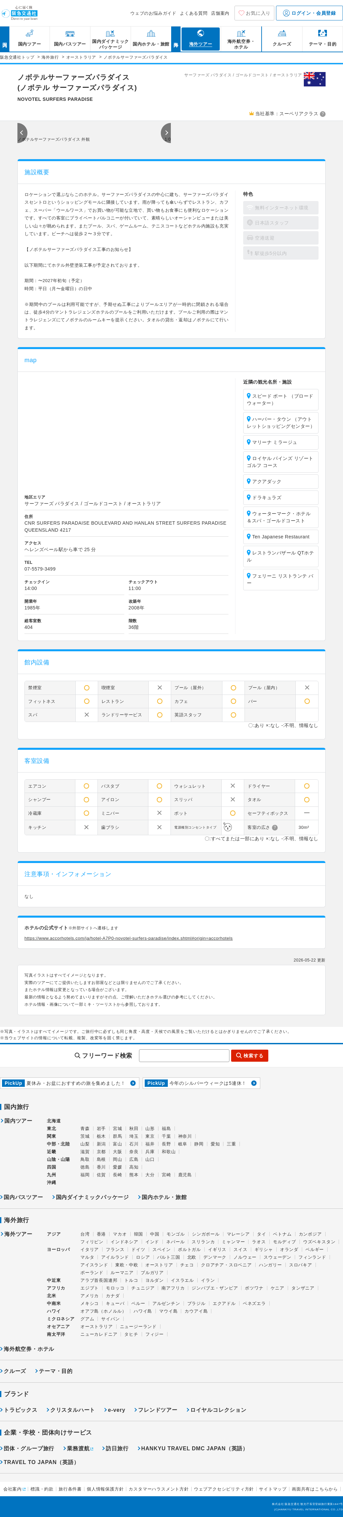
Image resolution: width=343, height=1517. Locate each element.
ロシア (143, 1257)
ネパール (175, 1242)
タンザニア (303, 1288)
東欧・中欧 (126, 1265)
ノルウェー (245, 1257)
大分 (150, 1175)
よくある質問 (194, 13)
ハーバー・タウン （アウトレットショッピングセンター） (281, 422)
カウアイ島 (196, 1311)
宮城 (117, 1128)
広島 (134, 1159)
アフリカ (56, 1288)
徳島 (85, 1167)
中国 (154, 1234)
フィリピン (92, 1242)
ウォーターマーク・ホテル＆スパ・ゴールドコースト (279, 517)
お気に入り (258, 13)
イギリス (217, 1249)
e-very (116, 1410)
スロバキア (300, 1265)
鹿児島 (185, 1175)
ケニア (277, 1288)
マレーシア (238, 1234)
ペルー (138, 1303)
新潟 (101, 1144)
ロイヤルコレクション (218, 1410)
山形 (150, 1128)
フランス (115, 1249)
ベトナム (282, 1234)
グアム (87, 1319)
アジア (54, 1234)
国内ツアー (18, 1121)
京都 (101, 1151)
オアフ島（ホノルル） (103, 1311)
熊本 (134, 1175)
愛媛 (117, 1167)
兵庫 (150, 1151)
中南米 (54, 1303)
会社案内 (12, 1489)
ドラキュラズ (266, 497)
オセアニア (58, 1326)
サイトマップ (273, 1489)
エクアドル (224, 1303)
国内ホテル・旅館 (164, 1197)
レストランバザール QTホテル (280, 556)
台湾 (85, 1234)
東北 (51, 1128)
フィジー (154, 1334)
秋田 (134, 1128)
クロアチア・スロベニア (226, 1265)
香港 (101, 1234)
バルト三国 (168, 1257)
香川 (101, 1167)
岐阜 (183, 1144)
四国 (51, 1167)
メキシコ (89, 1303)
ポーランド (92, 1272)
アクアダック (266, 481)
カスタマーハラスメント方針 (159, 1489)
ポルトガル (189, 1249)
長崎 (117, 1175)
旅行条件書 (70, 1489)
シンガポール (206, 1234)
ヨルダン (154, 1280)
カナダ (113, 1296)
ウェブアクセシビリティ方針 (224, 1489)
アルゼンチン (166, 1303)
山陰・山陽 (58, 1159)
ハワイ (54, 1311)
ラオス (259, 1242)
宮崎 (166, 1175)
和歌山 (169, 1151)
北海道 (54, 1121)
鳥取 (85, 1159)
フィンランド (312, 1257)
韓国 (138, 1234)
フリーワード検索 (107, 1055)
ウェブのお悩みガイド (153, 13)
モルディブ (284, 1242)
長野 (166, 1144)
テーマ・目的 (56, 1371)
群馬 (117, 1136)
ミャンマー (233, 1242)
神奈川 (185, 1136)
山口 (150, 1159)
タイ (261, 1234)
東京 (150, 1136)
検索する (253, 1055)
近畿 (51, 1151)
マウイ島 (168, 1311)
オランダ (289, 1249)
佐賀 (101, 1175)
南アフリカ (173, 1288)
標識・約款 (42, 1489)
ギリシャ (264, 1249)
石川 (134, 1144)
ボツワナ (254, 1288)
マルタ (87, 1257)
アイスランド (94, 1265)
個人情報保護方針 (105, 1489)
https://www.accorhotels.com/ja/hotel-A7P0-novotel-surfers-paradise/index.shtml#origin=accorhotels (128, 938)
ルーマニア (122, 1272)
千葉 (166, 1136)
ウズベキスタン (319, 1242)
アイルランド (115, 1257)
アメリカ (89, 1296)
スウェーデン (277, 1257)
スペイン (161, 1249)
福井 (150, 1144)
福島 (166, 1128)
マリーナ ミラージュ (274, 442)
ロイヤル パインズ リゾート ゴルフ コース (280, 462)
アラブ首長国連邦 (98, 1280)
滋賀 (85, 1151)
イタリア (89, 1249)
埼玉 (134, 1136)
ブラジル (196, 1303)
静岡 (199, 1144)
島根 (101, 1159)
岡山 (117, 1159)
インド (152, 1242)
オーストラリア (96, 1326)
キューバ (115, 1303)
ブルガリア (152, 1272)
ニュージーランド (138, 1326)
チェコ (187, 1265)
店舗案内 (220, 13)
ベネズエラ (254, 1303)
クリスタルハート (72, 1410)
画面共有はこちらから (315, 1489)
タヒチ (131, 1334)
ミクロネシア (61, 1319)
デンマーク (214, 1257)
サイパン (110, 1319)
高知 (134, 1167)
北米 (51, 1296)
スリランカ (203, 1242)
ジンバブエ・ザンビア (215, 1288)
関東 (51, 1136)
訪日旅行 (117, 1448)
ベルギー (314, 1249)
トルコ (131, 1280)
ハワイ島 (143, 1311)
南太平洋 (56, 1334)
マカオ (120, 1234)
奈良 (134, 1151)
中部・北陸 (58, 1144)
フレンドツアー (158, 1410)
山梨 (85, 1144)
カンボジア (310, 1234)
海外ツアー (18, 1234)
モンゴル (175, 1234)
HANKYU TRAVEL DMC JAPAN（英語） (194, 1448)
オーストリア (159, 1265)
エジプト (89, 1288)
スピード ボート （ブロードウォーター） (280, 399)
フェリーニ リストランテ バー (280, 579)
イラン (208, 1280)
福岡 (85, 1175)
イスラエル (182, 1280)
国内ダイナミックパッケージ (92, 1197)
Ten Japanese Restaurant (281, 536)
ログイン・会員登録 (309, 13)
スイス (240, 1249)
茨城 (85, 1136)
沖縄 (51, 1182)
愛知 (215, 1144)
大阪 (117, 1151)
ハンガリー (270, 1265)
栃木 (101, 1136)
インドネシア (124, 1242)
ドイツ (138, 1249)
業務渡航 (78, 1448)
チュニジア (142, 1288)
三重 (231, 1144)
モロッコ (115, 1288)
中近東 (54, 1280)
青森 (85, 1128)
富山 (117, 1144)
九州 (51, 1175)
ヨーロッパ (58, 1249)
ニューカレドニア (98, 1334)
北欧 (192, 1257)
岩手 (101, 1128)
